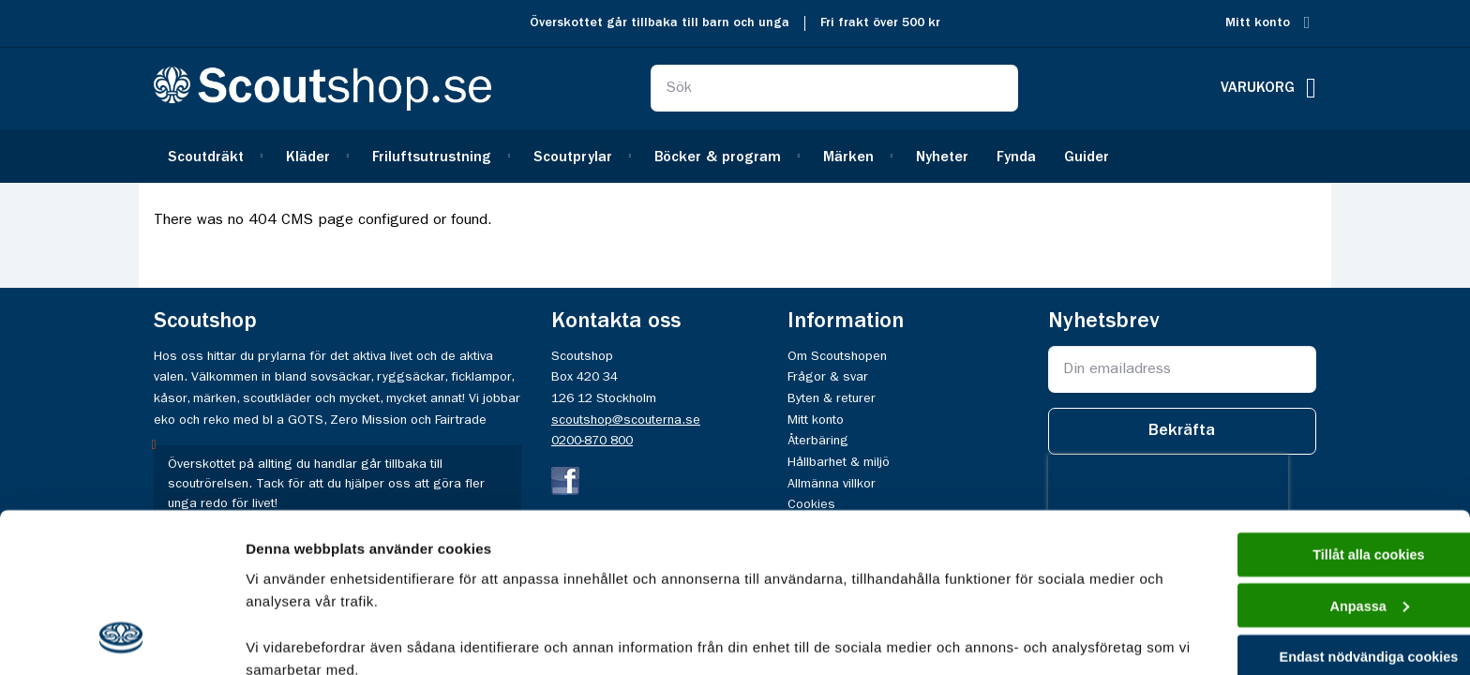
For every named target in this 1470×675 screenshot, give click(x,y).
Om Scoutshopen (837, 356)
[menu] (735, 156)
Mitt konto (1257, 23)
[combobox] (834, 88)
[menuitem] (213, 156)
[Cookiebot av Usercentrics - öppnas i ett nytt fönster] (121, 638)
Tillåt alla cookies (1313, 408)
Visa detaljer (287, 638)
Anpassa (1314, 462)
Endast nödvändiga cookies (1313, 514)
